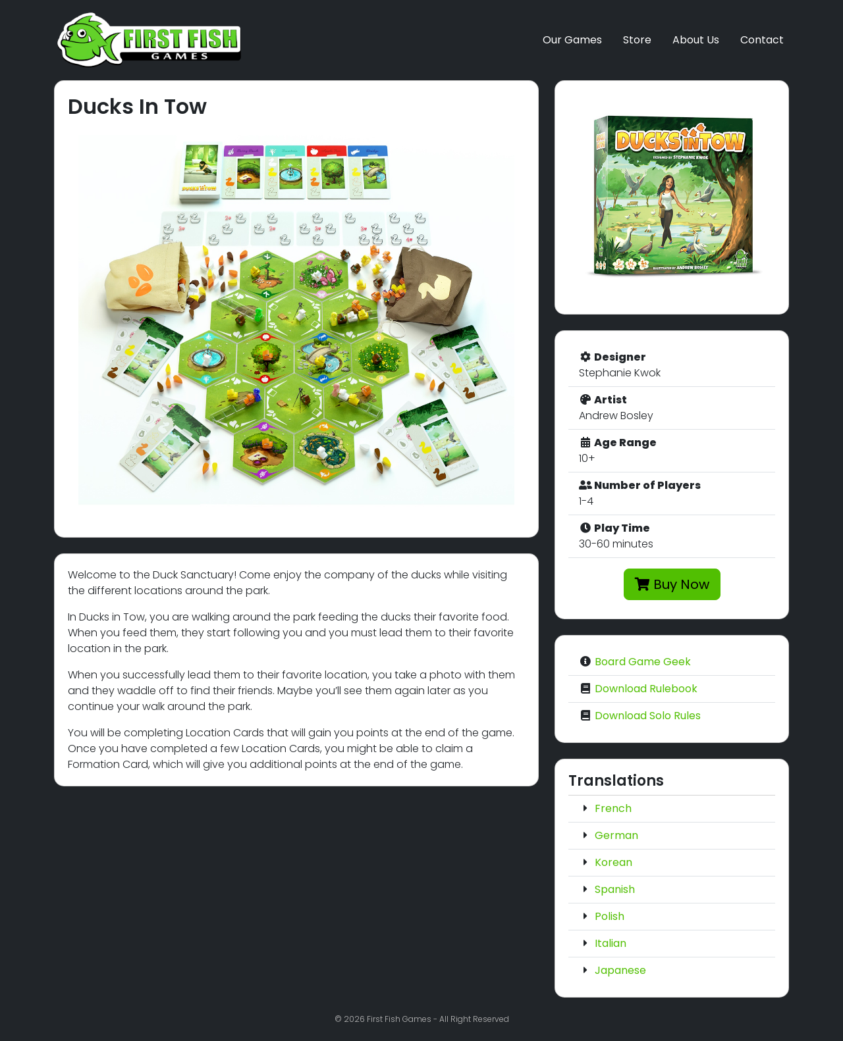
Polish (609, 916)
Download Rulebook (646, 688)
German (616, 835)
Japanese (620, 970)
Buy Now (672, 584)
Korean (613, 862)
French (613, 808)
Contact (762, 39)
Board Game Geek (643, 661)
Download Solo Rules (648, 715)
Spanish (615, 889)
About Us (695, 39)
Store (637, 39)
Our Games (572, 39)
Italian (610, 943)
